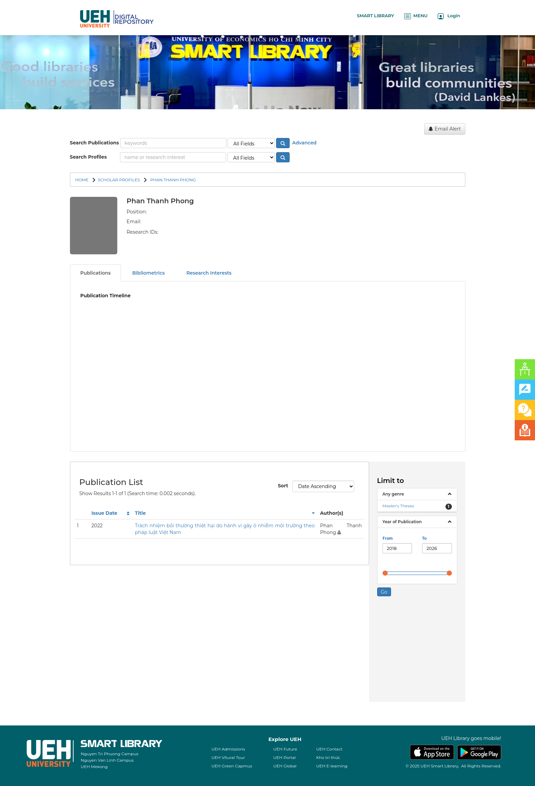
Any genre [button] (393, 493)
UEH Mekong (94, 766)
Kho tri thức (328, 757)
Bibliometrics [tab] (148, 273)
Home (82, 179)
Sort (282, 486)
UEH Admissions (228, 749)
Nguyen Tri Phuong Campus (110, 753)
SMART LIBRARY (375, 15)
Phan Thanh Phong (172, 179)
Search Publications (94, 143)
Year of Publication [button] (402, 521)
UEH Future (285, 749)
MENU (416, 16)
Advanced (304, 143)
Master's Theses (398, 505)
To (424, 538)
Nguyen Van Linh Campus (107, 760)
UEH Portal (284, 757)
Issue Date (104, 513)
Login (449, 16)
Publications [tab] (95, 273)
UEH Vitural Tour (228, 757)
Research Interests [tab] (209, 273)
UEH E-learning (331, 765)
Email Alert (445, 129)
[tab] (417, 494)
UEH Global (284, 765)
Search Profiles (88, 157)
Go (384, 592)
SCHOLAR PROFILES (119, 179)
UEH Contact (329, 749)
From (388, 538)
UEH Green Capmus (231, 765)
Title (140, 513)
